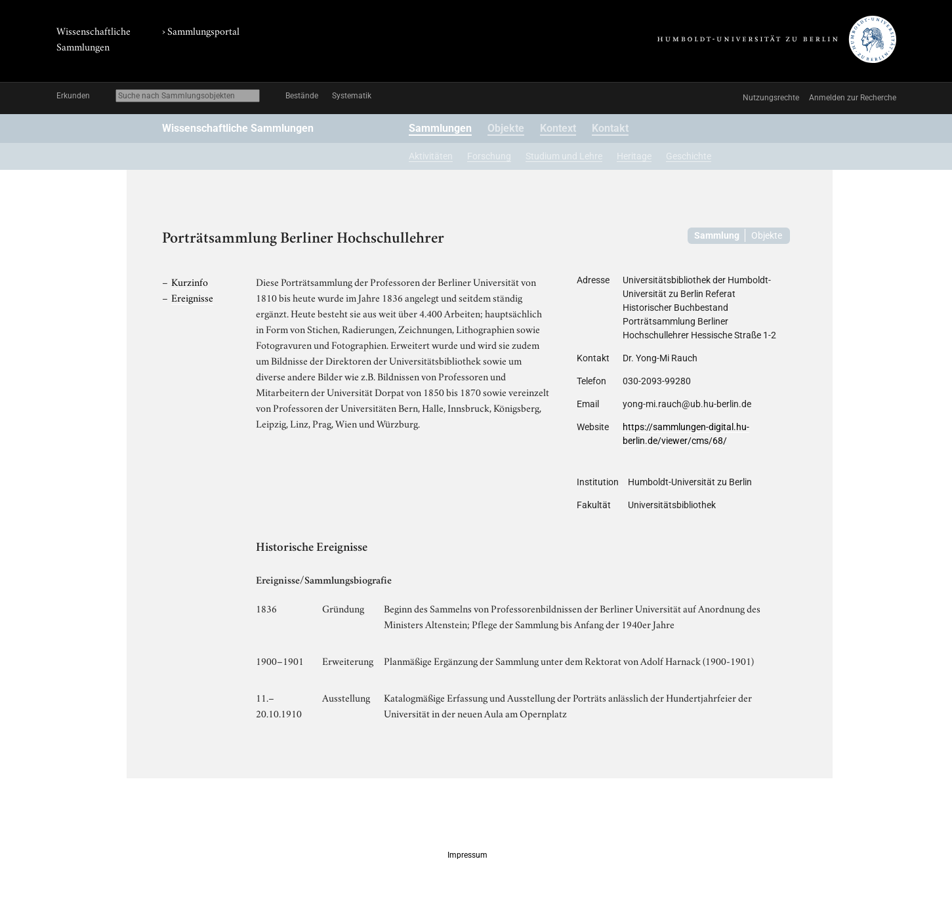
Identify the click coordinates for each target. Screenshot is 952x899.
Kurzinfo (189, 281)
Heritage (634, 156)
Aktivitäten (431, 156)
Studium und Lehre (564, 156)
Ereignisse (192, 297)
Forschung (489, 156)
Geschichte (688, 156)
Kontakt (610, 128)
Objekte (505, 128)
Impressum (467, 855)
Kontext (558, 128)
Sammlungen (440, 128)
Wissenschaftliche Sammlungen (238, 128)
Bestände (301, 95)
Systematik (351, 95)
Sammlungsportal (203, 30)
